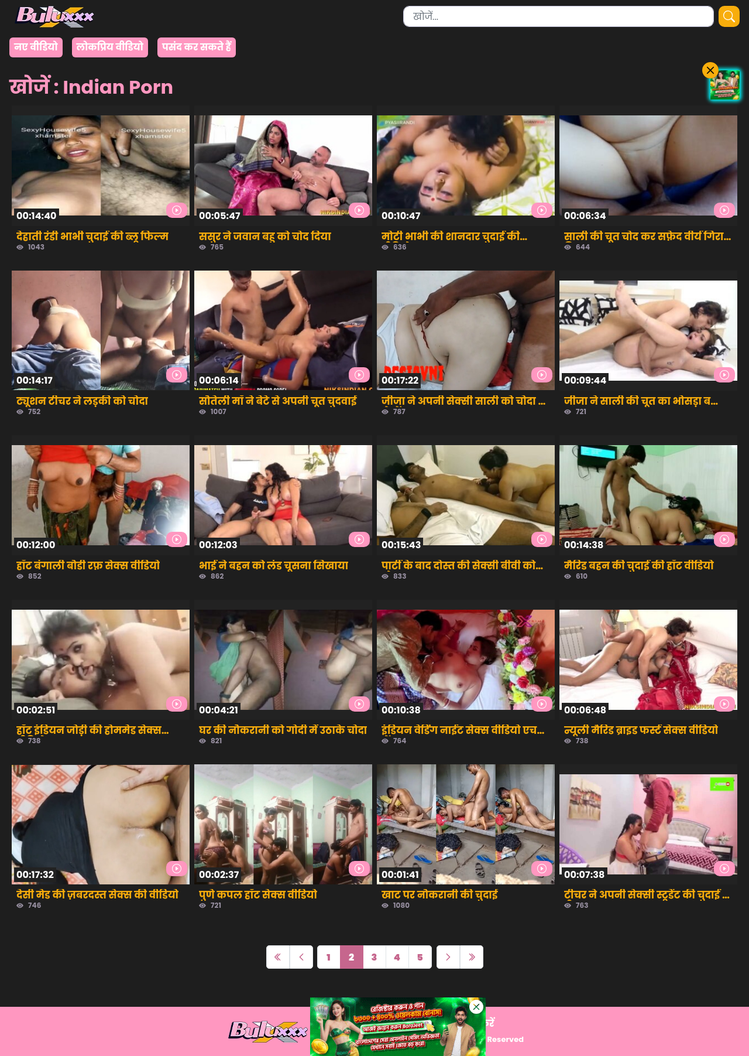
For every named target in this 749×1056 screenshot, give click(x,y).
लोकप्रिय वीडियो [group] (110, 47)
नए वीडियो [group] (36, 47)
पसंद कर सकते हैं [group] (196, 47)
